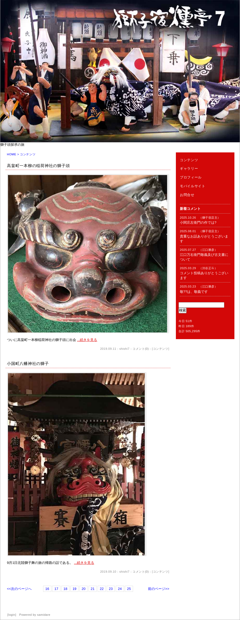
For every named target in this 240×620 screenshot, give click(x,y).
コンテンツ (160, 348)
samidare (44, 614)
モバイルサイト (192, 186)
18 (65, 589)
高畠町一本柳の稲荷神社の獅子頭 (38, 165)
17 (56, 589)
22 (102, 589)
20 (83, 589)
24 (120, 589)
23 (111, 589)
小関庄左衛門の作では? (198, 222)
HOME (11, 154)
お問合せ (187, 195)
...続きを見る (87, 340)
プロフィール (191, 177)
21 (92, 589)
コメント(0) (141, 348)
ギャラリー (189, 168)
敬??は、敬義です (194, 292)
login (11, 614)
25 (129, 589)
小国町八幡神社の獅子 (28, 363)
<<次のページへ (19, 589)
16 (47, 589)
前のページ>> (158, 589)
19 (74, 589)
